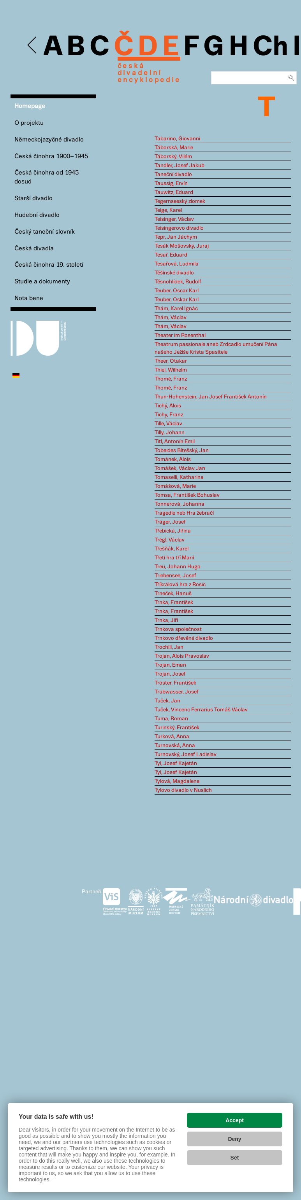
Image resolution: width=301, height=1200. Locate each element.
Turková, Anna (172, 736)
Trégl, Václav (170, 540)
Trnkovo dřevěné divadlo (184, 638)
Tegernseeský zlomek (180, 201)
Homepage (29, 106)
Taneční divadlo (173, 174)
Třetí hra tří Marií (174, 558)
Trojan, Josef (170, 674)
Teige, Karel (168, 210)
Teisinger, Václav (174, 219)
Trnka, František (174, 602)
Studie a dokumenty (42, 281)
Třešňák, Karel (171, 549)
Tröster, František (175, 683)
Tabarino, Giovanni (177, 138)
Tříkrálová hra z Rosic (180, 584)
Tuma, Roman (171, 718)
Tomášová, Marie (175, 486)
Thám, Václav (171, 317)
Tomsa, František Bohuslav (187, 495)
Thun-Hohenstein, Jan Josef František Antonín (211, 397)
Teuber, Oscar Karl (177, 290)
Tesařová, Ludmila (177, 264)
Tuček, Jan (167, 701)
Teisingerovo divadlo (179, 228)
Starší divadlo (33, 198)
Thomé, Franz (171, 379)
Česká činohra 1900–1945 (51, 156)
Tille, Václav (168, 423)
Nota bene (28, 298)
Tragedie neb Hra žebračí (184, 513)
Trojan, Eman (170, 665)
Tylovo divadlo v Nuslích (183, 790)
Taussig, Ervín (171, 183)
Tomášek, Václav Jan (180, 468)
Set (235, 1158)
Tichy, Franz (169, 414)
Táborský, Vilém (173, 156)
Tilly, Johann (170, 432)
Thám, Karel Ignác (176, 308)
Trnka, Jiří (166, 620)
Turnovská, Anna (175, 745)
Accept (234, 1120)
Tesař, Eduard (171, 255)
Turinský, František (177, 727)
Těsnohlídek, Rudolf (178, 282)
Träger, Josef (170, 522)
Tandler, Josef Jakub (179, 165)
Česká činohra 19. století (48, 265)
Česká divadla (34, 248)
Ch (270, 47)
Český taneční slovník (44, 232)
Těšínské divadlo (174, 273)
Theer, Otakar (171, 361)
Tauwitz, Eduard (174, 192)
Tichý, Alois (168, 406)
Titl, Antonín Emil (175, 441)
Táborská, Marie (174, 147)
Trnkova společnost (178, 629)
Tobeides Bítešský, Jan (182, 450)
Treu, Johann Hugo (178, 566)
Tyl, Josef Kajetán (176, 763)
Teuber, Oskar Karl (177, 299)
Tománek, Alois (173, 459)
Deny (234, 1139)
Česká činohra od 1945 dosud (46, 177)
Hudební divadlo (37, 215)
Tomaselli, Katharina (179, 477)
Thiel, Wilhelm (171, 370)
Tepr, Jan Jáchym (176, 237)
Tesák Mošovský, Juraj (182, 246)
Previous (32, 45)
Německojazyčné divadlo (49, 139)
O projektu (29, 123)
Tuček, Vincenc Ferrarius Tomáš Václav (201, 710)
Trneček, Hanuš (173, 593)
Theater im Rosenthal (180, 335)
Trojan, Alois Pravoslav (182, 656)
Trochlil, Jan (169, 647)
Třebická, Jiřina (173, 531)
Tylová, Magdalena (177, 781)
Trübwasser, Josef (177, 692)
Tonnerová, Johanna (179, 504)
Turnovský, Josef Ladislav (186, 754)
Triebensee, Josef (175, 575)
